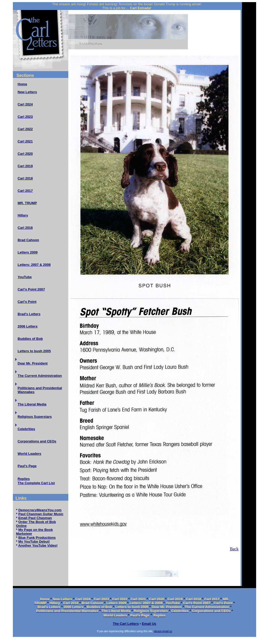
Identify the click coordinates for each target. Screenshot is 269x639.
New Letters (27, 92)
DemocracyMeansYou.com (40, 510)
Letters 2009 (28, 252)
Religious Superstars (35, 417)
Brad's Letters (29, 314)
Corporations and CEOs (37, 441)
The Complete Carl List (36, 483)
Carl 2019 (25, 166)
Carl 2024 (25, 104)
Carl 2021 (25, 141)
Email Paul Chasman (35, 518)
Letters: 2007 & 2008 (34, 265)
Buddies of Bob (30, 339)
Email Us (149, 624)
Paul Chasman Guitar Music (41, 514)
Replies (24, 479)
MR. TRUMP (27, 203)
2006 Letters (28, 326)
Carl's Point (27, 302)
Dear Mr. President (33, 363)
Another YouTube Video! (38, 545)
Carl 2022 (25, 129)
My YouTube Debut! (34, 541)
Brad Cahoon (28, 240)
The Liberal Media (32, 404)
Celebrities (26, 429)
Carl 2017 (25, 191)
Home (22, 84)
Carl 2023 (25, 117)
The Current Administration (40, 376)
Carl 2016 (25, 228)
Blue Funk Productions (37, 538)
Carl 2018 (25, 178)
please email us (163, 631)
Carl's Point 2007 (31, 289)
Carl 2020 (25, 154)
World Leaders (29, 454)
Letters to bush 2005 (34, 351)
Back (234, 549)
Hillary (23, 215)
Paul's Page (27, 466)
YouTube (25, 277)
